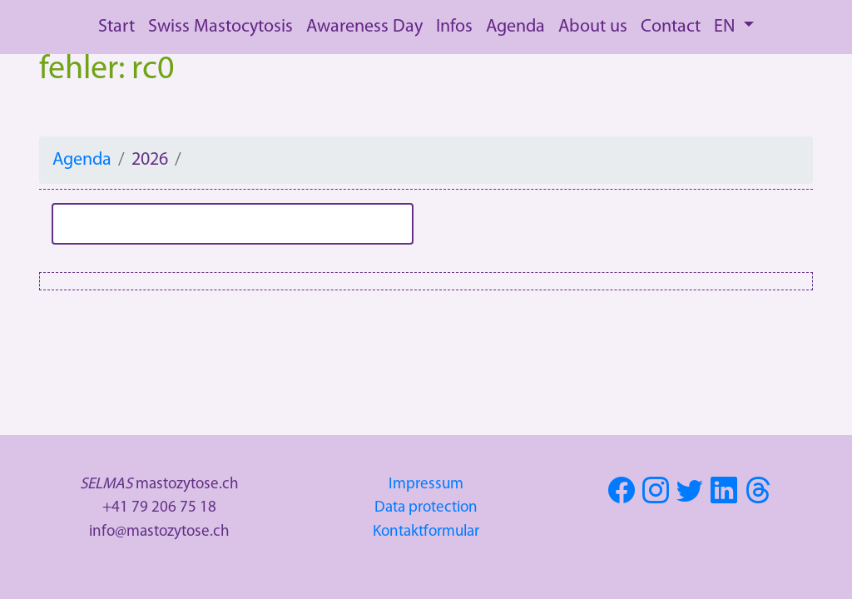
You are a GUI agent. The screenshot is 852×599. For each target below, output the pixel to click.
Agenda (515, 27)
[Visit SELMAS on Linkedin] (726, 496)
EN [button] (726, 27)
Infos (454, 27)
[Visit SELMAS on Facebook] (623, 496)
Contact (671, 27)
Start (116, 27)
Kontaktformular (426, 532)
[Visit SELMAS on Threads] (760, 496)
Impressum (426, 485)
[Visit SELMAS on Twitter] (691, 496)
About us (592, 27)
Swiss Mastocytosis (220, 27)
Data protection (426, 508)
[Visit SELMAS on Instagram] (657, 496)
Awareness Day (364, 27)
